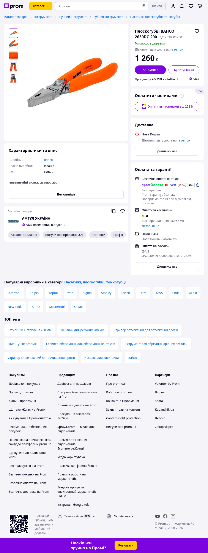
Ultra (143, 293)
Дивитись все (167, 151)
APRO (36, 307)
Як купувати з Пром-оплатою (30, 418)
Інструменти (43, 17)
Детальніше (150, 226)
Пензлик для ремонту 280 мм (82, 330)
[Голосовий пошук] (144, 6)
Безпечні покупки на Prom (28, 474)
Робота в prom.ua (119, 392)
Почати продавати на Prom (77, 405)
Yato (70, 293)
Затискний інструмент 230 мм (29, 330)
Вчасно (160, 418)
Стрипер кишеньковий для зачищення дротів (41, 358)
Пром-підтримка (21, 392)
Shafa (159, 401)
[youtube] (157, 516)
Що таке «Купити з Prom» (27, 409)
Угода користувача (71, 457)
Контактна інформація (122, 401)
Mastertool (57, 307)
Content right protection (123, 418)
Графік (118, 235)
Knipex (34, 293)
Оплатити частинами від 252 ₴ (167, 106)
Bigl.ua (160, 392)
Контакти (98, 235)
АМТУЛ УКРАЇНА (36, 218)
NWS (159, 293)
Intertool (14, 293)
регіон (178, 49)
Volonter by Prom (167, 383)
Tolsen (125, 293)
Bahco (132, 358)
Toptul (53, 293)
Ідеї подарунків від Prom (26, 466)
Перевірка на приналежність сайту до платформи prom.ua (30, 442)
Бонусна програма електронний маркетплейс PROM (76, 491)
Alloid (193, 293)
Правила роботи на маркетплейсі (71, 476)
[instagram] (173, 516)
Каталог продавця (24, 235)
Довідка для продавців (74, 383)
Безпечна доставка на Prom (29, 491)
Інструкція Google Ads (73, 504)
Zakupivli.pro (164, 427)
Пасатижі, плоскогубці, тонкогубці (155, 17)
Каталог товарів (15, 17)
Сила (176, 293)
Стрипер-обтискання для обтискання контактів (80, 344)
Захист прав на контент (123, 409)
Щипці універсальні (22, 344)
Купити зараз (184, 70)
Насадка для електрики (101, 358)
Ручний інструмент (73, 17)
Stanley (106, 293)
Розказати (125, 545)
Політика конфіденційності (77, 466)
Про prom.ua (115, 383)
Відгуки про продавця (64, 234)
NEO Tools (15, 307)
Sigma (87, 293)
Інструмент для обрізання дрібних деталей (156, 344)
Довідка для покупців (24, 383)
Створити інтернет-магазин (77, 392)
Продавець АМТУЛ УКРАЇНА (155, 79)
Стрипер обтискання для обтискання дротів (146, 330)
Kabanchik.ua (164, 409)
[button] (150, 69)
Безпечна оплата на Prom (27, 483)
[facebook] (165, 516)
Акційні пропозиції (22, 401)
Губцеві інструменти (108, 17)
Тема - (73, 516)
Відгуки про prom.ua (121, 427)
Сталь (78, 307)
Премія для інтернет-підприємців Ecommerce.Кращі (72, 444)
